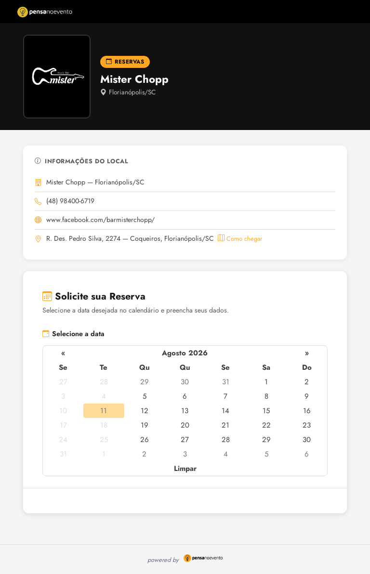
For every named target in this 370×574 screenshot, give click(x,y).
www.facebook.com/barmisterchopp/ (100, 219)
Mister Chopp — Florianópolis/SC (95, 182)
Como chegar (240, 238)
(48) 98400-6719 (70, 201)
